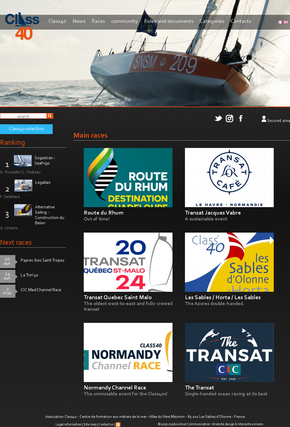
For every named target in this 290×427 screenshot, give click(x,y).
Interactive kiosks (250, 424)
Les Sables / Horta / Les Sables (223, 298)
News (79, 21)
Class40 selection (26, 129)
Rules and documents (169, 21)
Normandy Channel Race (115, 388)
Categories (212, 21)
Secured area (278, 121)
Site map (89, 424)
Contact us (106, 424)
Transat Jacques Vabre (213, 213)
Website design (223, 424)
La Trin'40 (29, 275)
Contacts (241, 21)
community (124, 21)
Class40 (57, 21)
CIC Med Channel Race (41, 290)
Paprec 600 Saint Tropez (43, 260)
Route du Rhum (104, 213)
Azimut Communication (193, 424)
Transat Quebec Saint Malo (118, 298)
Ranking (12, 142)
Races (98, 21)
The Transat (199, 388)
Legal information (68, 424)
